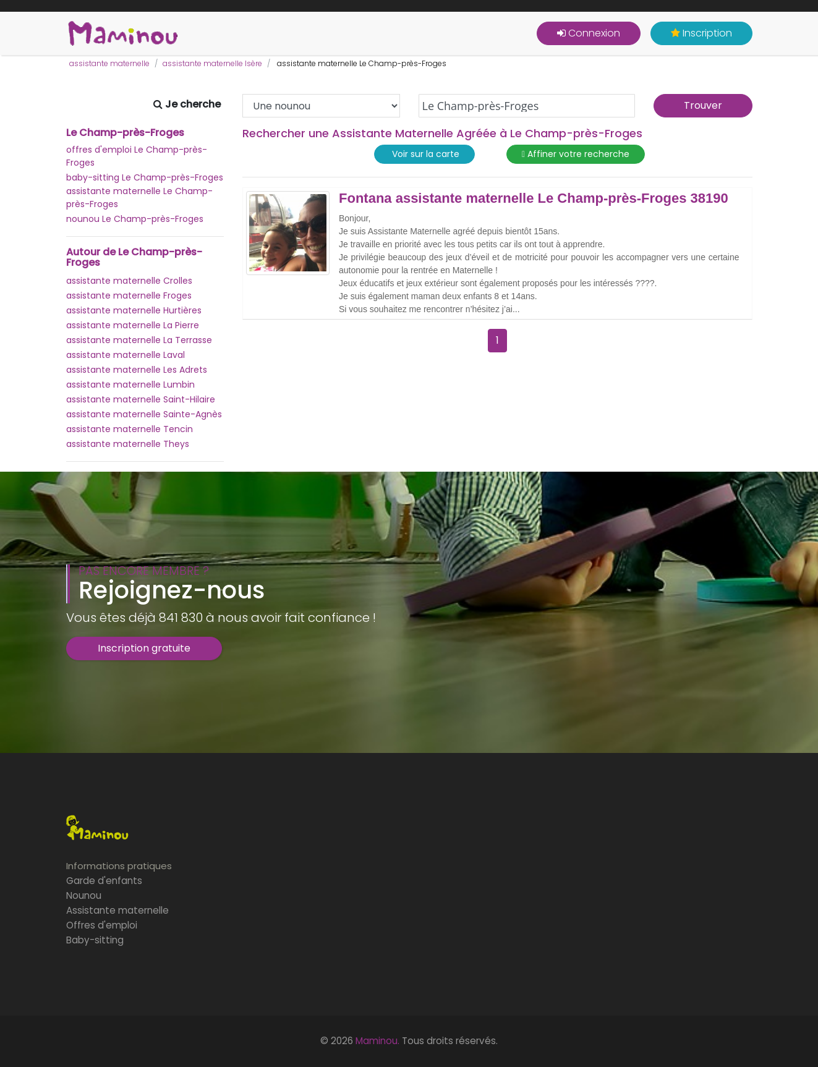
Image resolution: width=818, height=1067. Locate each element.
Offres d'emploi (101, 925)
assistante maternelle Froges (129, 295)
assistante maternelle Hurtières (134, 310)
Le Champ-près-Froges (125, 132)
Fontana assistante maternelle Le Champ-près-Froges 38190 (533, 198)
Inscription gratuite (144, 648)
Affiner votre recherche (575, 154)
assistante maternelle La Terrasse (139, 340)
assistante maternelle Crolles (129, 280)
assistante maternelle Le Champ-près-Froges (139, 197)
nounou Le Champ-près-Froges (134, 219)
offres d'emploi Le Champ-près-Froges (136, 156)
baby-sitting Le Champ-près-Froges (144, 177)
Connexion (588, 33)
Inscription (701, 33)
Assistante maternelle (117, 910)
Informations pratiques (119, 865)
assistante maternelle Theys (127, 444)
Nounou (83, 895)
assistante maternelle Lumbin (130, 384)
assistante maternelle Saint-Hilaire (140, 399)
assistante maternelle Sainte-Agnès (144, 414)
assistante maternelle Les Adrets (136, 369)
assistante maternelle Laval (125, 355)
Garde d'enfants (104, 880)
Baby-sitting (95, 939)
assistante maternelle (109, 63)
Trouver (703, 105)
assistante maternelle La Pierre (132, 325)
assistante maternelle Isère (212, 63)
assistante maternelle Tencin (129, 429)
